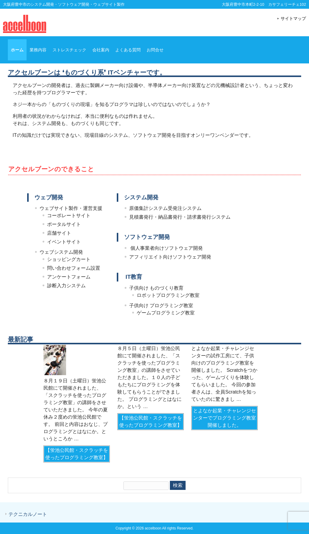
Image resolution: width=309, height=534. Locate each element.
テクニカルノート (27, 514)
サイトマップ (293, 18)
